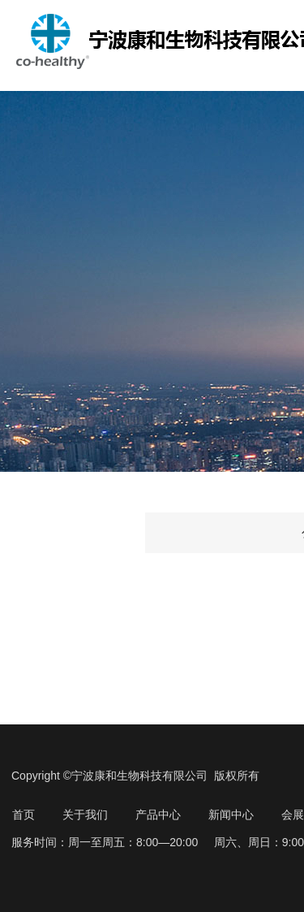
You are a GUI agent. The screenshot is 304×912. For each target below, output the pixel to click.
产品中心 (158, 814)
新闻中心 (231, 814)
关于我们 (85, 814)
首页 (23, 814)
